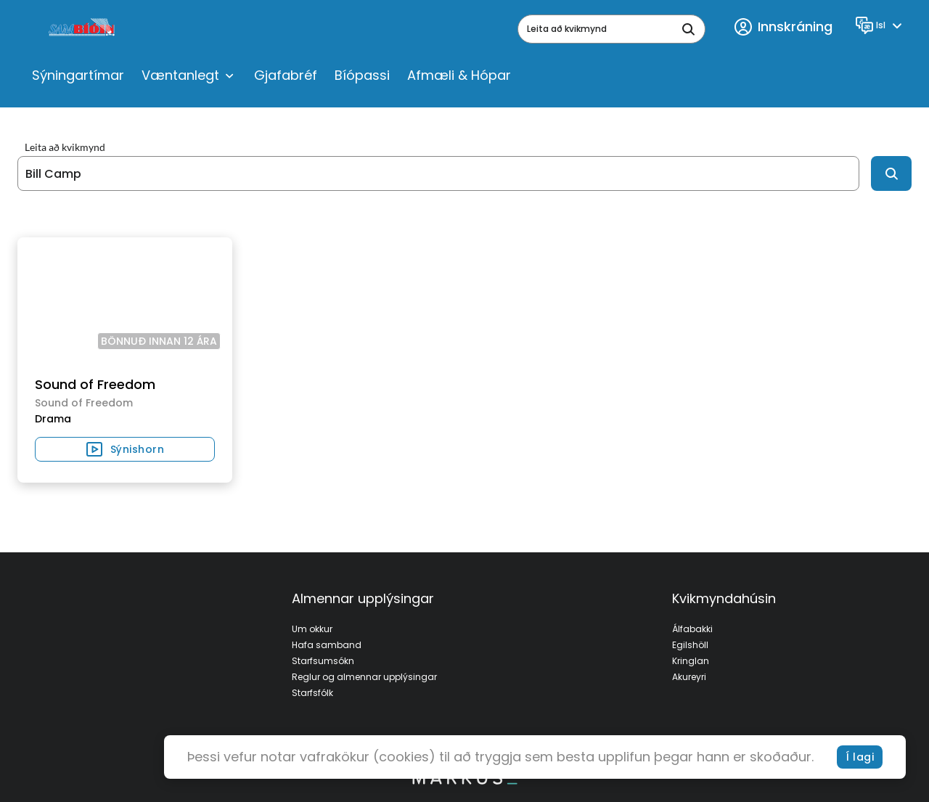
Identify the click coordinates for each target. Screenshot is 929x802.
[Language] (881, 25)
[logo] (83, 29)
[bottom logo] (464, 781)
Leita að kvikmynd (65, 147)
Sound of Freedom (95, 384)
